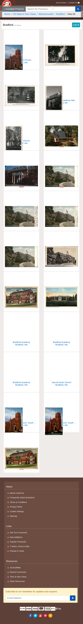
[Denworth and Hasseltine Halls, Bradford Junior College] (61, 47)
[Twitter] (35, 615)
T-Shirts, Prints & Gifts (19, 546)
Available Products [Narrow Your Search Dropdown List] (14, 9)
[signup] (72, 598)
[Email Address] (37, 598)
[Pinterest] (45, 615)
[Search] (78, 9)
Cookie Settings (17, 511)
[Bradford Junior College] (61, 128)
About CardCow (17, 493)
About (9, 486)
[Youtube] (40, 615)
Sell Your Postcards (18, 532)
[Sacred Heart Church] (21, 47)
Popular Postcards (18, 542)
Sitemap (13, 516)
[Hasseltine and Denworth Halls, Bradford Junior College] (21, 88)
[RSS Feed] (50, 615)
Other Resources (17, 581)
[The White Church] (21, 128)
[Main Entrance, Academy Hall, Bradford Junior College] (61, 88)
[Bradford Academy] (61, 168)
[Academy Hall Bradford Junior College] (21, 168)
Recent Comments (18, 572)
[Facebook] (30, 615)
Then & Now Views (18, 577)
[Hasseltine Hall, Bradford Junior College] (21, 289)
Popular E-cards (17, 551)
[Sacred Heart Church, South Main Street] (21, 410)
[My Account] (52, 7)
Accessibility (15, 567)
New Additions (16, 537)
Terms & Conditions (18, 502)
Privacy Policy (16, 507)
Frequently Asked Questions (22, 497)
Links (9, 526)
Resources (11, 561)
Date (76, 25)
